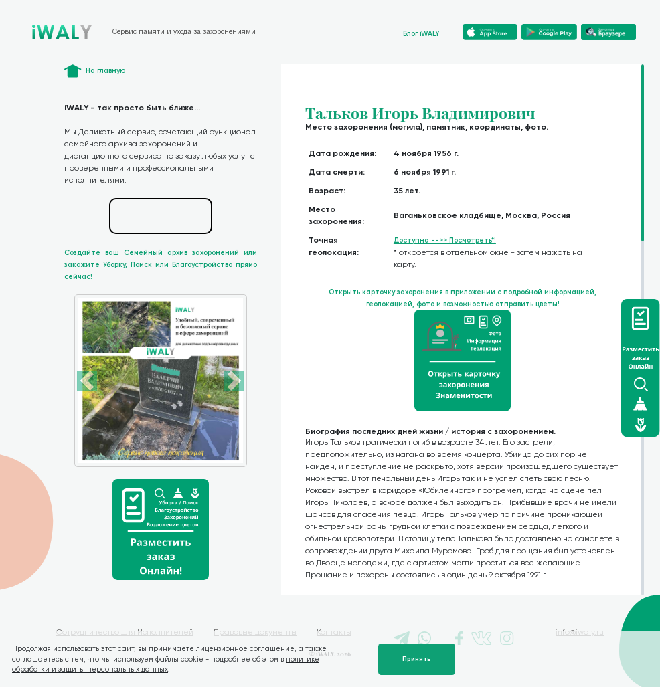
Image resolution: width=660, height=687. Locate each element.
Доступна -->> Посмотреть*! (445, 240)
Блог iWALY (421, 33)
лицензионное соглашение (245, 648)
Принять (416, 659)
